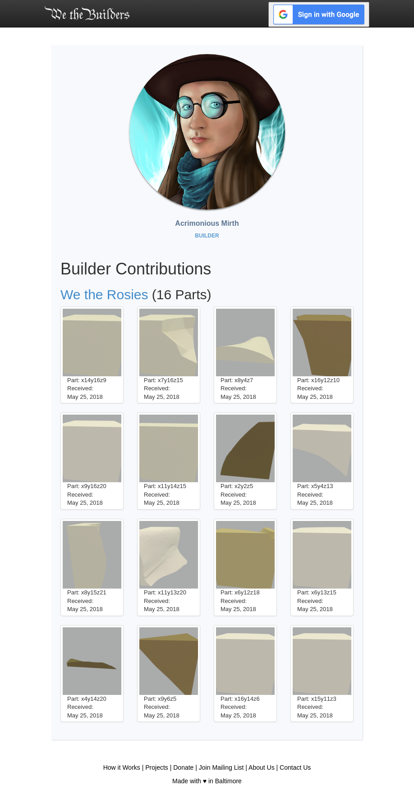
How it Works (121, 767)
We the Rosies (104, 294)
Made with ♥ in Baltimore (207, 781)
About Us (261, 767)
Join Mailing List (221, 767)
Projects (156, 767)
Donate (183, 767)
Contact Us (295, 767)
